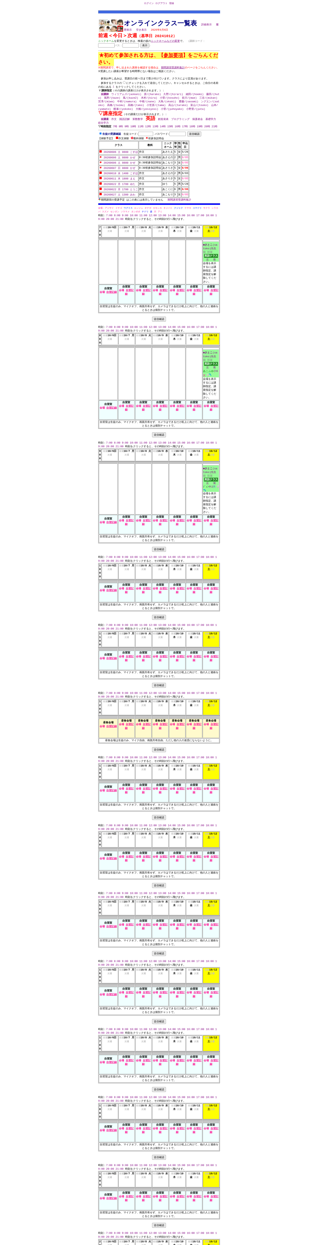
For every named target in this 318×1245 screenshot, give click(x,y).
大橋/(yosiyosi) (147, 112)
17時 (185, 130)
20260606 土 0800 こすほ (118, 156)
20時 (208, 130)
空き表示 (141, 30)
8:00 (117, 215)
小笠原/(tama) (156, 109)
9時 (127, 130)
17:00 (200, 215)
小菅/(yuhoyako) (172, 112)
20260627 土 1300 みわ (117, 195)
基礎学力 (210, 123)
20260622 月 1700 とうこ (118, 190)
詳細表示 (206, 25)
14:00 (172, 215)
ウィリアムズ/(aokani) (126, 98)
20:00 (110, 219)
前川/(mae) (189, 101)
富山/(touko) (199, 109)
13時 (156, 130)
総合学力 (103, 126)
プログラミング (180, 123)
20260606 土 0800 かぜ (117, 160)
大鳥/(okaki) (167, 105)
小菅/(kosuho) (169, 101)
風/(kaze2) (130, 101)
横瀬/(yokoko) (123, 112)
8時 (121, 130)
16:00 (191, 215)
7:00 (109, 215)
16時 (178, 130)
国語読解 (124, 123)
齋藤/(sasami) (188, 105)
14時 (163, 130)
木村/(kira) (149, 101)
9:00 (125, 215)
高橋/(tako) (136, 109)
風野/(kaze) (112, 101)
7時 (115, 130)
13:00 (162, 215)
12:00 (153, 215)
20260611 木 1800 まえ (117, 180)
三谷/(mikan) (208, 101)
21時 (215, 130)
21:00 (120, 219)
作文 (114, 123)
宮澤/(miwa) (106, 105)
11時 (141, 130)
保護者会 (197, 123)
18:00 (210, 215)
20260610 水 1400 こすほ (118, 175)
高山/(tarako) (178, 109)
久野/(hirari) (173, 98)
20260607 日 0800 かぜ (117, 170)
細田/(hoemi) (195, 98)
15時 (171, 130)
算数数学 (137, 123)
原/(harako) (152, 98)
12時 (148, 130)
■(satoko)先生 (210, 247)
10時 (134, 130)
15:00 (181, 215)
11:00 (143, 215)
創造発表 (163, 123)
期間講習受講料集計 (179, 199)
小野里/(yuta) (195, 112)
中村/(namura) (127, 105)
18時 (193, 130)
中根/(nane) (147, 105)
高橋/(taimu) (116, 109)
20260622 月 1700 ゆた (117, 185)
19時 (200, 130)
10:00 (134, 215)
